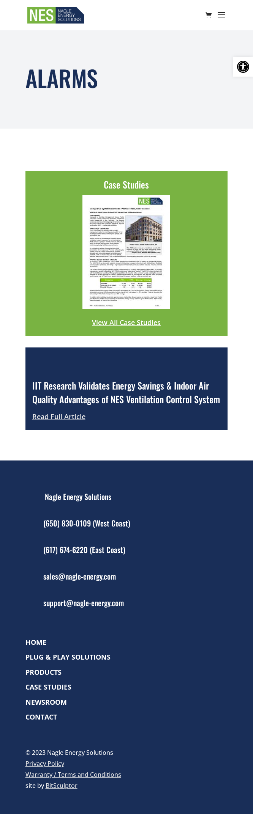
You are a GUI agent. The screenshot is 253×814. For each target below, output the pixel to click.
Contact (41, 717)
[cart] (210, 15)
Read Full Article (58, 416)
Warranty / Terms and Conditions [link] (73, 774)
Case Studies (48, 687)
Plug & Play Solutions (68, 657)
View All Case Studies (126, 322)
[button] (243, 67)
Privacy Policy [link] (44, 763)
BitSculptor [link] (61, 785)
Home (35, 642)
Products (43, 672)
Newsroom (46, 702)
